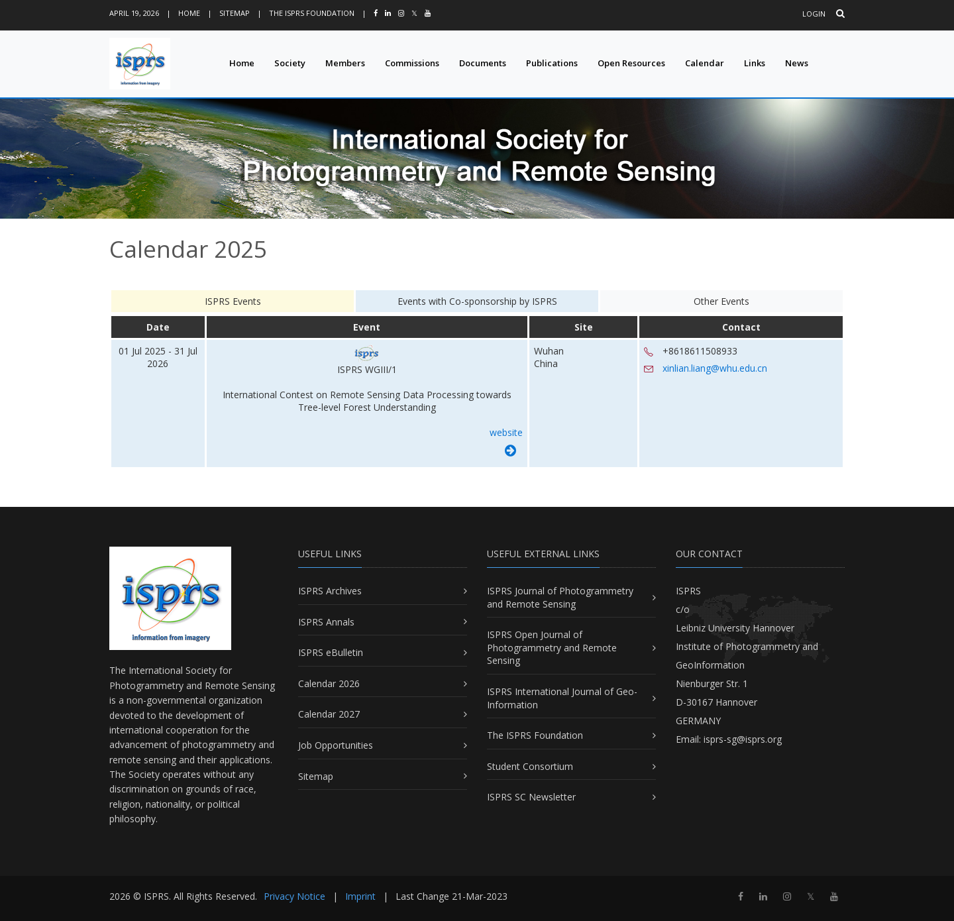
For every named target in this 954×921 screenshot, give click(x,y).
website (506, 432)
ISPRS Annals (326, 622)
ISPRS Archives (330, 590)
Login (813, 14)
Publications (552, 63)
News (796, 63)
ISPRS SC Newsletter (531, 796)
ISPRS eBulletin (330, 652)
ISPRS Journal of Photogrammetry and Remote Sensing (560, 597)
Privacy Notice (294, 896)
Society (289, 63)
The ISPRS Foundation (311, 13)
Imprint (360, 896)
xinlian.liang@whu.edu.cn (714, 368)
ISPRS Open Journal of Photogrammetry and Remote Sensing (552, 647)
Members (345, 63)
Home (189, 13)
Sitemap (234, 13)
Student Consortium (530, 766)
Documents (482, 63)
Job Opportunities (335, 745)
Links (754, 63)
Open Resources (631, 63)
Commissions (412, 63)
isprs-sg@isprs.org (743, 739)
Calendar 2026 (329, 683)
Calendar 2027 (329, 714)
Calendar (704, 63)
